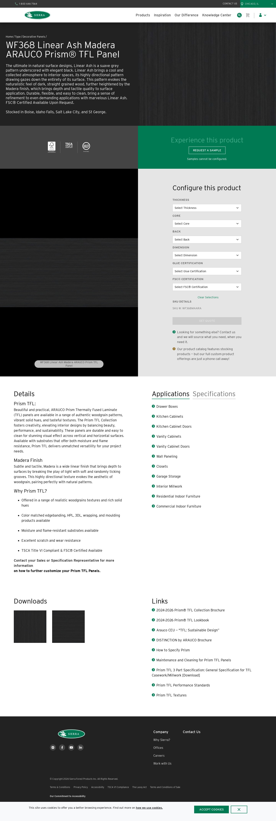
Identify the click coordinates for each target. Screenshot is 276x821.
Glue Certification (187, 263)
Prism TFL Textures (171, 695)
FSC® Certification (187, 279)
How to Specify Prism (173, 650)
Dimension (180, 247)
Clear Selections (208, 297)
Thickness (180, 200)
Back (176, 231)
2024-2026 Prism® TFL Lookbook (182, 620)
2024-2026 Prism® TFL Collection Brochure (190, 610)
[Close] (239, 809)
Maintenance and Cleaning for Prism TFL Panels (193, 660)
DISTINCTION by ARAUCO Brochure (184, 640)
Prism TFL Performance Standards (183, 685)
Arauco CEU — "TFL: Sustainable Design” (187, 630)
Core (176, 215)
